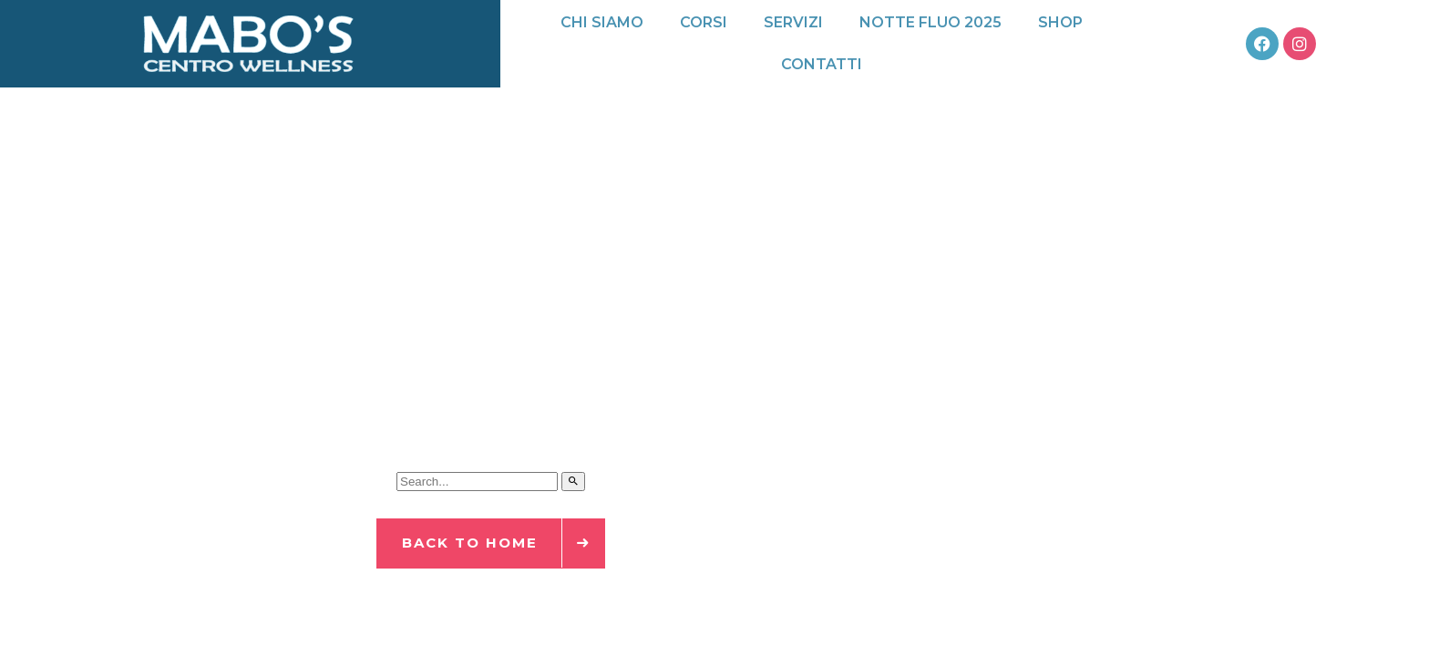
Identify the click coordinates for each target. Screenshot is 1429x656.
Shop (1060, 22)
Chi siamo (601, 22)
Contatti (821, 64)
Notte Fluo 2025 (930, 22)
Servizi (793, 22)
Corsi (703, 22)
